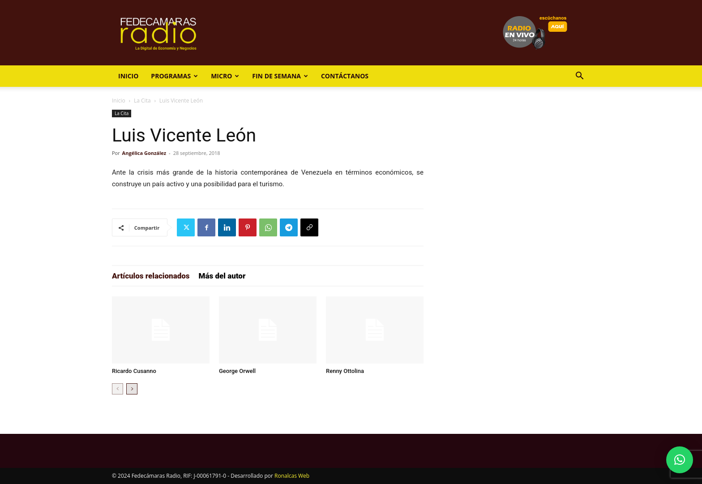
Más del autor (222, 275)
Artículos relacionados (151, 275)
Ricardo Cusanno (134, 371)
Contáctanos (344, 76)
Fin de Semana (280, 76)
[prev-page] (117, 388)
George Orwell (237, 371)
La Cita (142, 100)
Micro (225, 76)
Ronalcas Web (291, 476)
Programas (174, 76)
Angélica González (144, 153)
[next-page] (131, 388)
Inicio (128, 76)
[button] (579, 77)
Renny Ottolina (345, 371)
